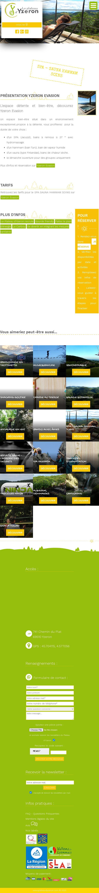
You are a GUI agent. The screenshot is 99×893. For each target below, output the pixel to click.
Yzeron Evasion (45, 165)
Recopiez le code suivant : (49, 745)
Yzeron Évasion (10, 197)
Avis (31, 825)
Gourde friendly (44, 221)
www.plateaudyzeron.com (45, 890)
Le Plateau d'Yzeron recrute (17, 221)
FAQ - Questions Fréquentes (42, 813)
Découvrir (15, 372)
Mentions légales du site (39, 818)
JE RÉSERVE (87, 244)
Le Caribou (19, 226)
